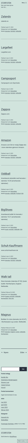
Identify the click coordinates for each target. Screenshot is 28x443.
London (17, 332)
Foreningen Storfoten (7, 424)
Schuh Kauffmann (12, 245)
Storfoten (6, 3)
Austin (7, 229)
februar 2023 (5, 410)
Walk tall (6, 276)
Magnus (6, 314)
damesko (7, 31)
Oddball (5, 173)
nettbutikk (18, 31)
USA (22, 193)
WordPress (13, 436)
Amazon (6, 140)
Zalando (6, 16)
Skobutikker (14, 29)
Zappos (5, 109)
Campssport (8, 78)
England (7, 296)
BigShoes (6, 209)
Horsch (3, 387)
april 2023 (4, 405)
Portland (18, 193)
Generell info (5, 417)
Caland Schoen (5, 385)
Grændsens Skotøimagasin (9, 380)
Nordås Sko (4, 377)
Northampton (4, 298)
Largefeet (6, 47)
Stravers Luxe (5, 382)
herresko (13, 31)
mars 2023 (4, 407)
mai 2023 (4, 402)
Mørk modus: (22, 441)
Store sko (11, 298)
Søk (23, 369)
